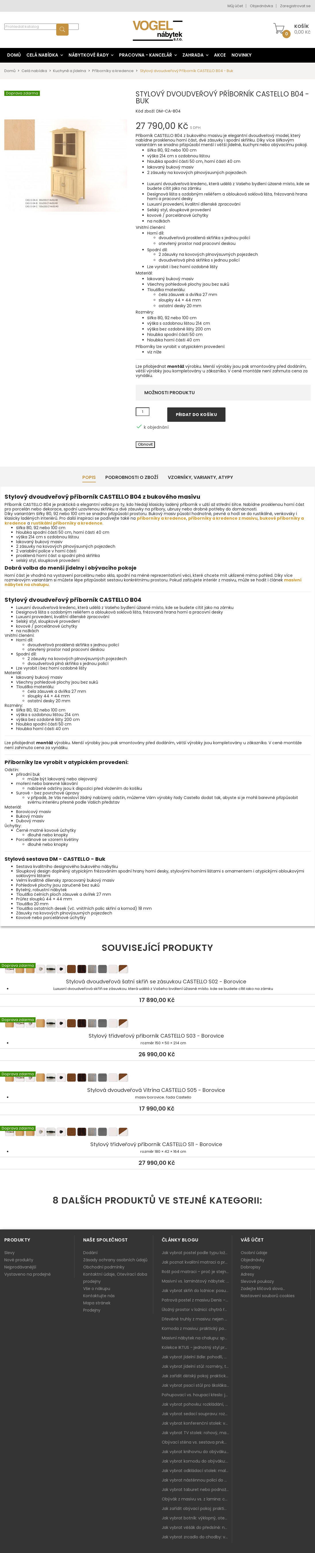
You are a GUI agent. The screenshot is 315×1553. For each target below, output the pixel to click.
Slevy (9, 1253)
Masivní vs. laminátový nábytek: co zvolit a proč (197, 1281)
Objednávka (261, 6)
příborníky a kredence (161, 518)
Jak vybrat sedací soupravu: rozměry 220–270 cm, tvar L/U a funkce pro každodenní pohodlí (197, 1414)
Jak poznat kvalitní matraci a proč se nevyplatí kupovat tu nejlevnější (197, 1262)
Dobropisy (250, 1267)
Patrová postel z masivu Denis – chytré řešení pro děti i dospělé (197, 1300)
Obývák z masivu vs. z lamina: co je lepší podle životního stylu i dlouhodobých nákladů (197, 1499)
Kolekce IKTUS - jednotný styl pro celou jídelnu (197, 1347)
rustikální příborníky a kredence (66, 523)
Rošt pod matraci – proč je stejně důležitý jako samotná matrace (197, 1271)
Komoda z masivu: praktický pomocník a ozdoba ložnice (197, 1328)
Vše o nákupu (96, 1288)
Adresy (247, 1274)
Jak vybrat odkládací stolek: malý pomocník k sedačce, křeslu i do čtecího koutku (197, 1470)
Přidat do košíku (196, 414)
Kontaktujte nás (99, 1296)
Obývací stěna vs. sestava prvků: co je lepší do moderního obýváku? (197, 1442)
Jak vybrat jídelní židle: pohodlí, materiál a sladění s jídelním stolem (197, 1357)
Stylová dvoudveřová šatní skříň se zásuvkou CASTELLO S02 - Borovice (157, 970)
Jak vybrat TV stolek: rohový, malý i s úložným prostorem (197, 1433)
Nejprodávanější (20, 1267)
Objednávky (253, 1260)
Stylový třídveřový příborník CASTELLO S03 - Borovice (157, 1024)
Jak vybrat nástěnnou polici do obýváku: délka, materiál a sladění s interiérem (197, 1480)
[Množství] (142, 411)
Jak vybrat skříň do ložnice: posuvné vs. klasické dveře (197, 1290)
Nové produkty (18, 1260)
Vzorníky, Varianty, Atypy (200, 477)
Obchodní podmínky (104, 1267)
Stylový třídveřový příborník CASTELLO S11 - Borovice (157, 1132)
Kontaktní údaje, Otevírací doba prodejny (115, 1277)
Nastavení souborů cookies (268, 1296)
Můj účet (235, 6)
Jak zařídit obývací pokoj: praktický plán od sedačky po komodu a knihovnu (197, 1508)
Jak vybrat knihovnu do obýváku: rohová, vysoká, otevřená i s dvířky (197, 1452)
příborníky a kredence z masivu (223, 518)
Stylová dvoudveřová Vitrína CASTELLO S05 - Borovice (157, 1078)
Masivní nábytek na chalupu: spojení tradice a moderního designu (197, 1338)
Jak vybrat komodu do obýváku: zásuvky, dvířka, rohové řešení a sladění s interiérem (197, 1461)
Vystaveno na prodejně (27, 1274)
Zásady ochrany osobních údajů (115, 1260)
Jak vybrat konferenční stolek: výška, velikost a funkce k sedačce (197, 1423)
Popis (89, 477)
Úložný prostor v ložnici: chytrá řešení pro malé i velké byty (197, 1309)
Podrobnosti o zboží (131, 477)
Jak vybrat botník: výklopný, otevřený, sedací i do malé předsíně (197, 1518)
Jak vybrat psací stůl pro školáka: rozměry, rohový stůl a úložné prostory (197, 1385)
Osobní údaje (254, 1253)
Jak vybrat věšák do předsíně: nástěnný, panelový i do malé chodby (197, 1527)
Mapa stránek (96, 1303)
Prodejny (91, 1310)
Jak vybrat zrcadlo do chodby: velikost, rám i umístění (197, 1537)
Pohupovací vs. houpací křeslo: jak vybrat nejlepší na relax (197, 1395)
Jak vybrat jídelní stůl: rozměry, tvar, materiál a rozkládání (197, 1366)
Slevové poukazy (257, 1281)
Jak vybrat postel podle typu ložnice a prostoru (197, 1253)
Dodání (90, 1253)
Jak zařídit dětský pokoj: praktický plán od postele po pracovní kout (197, 1376)
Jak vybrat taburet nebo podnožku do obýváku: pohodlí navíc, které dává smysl (197, 1489)
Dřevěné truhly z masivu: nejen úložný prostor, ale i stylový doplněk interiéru (197, 1319)
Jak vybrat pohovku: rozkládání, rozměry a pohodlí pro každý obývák (197, 1404)
